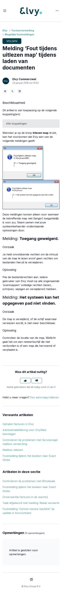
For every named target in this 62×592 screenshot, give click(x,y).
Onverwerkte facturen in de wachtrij (25, 497)
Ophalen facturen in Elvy (18, 424)
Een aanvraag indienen (44, 397)
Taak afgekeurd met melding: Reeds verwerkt (30, 503)
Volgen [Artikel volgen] (11, 41)
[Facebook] (5, 91)
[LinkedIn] (19, 91)
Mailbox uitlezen (12, 450)
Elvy (4, 30)
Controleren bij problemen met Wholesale (28, 481)
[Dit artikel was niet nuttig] (36, 380)
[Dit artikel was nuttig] (25, 380)
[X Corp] (12, 91)
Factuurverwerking (23, 30)
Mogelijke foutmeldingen (19, 34)
